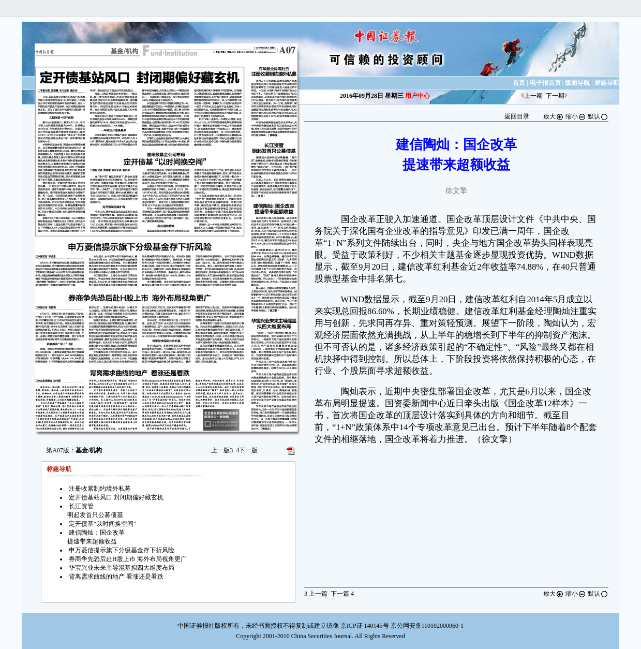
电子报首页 (545, 82)
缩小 (575, 116)
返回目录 (516, 116)
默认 (598, 116)
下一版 (247, 450)
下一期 (555, 95)
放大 (553, 116)
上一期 (533, 95)
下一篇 (342, 593)
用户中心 (417, 95)
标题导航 (606, 82)
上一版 (222, 450)
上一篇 (315, 593)
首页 (519, 82)
